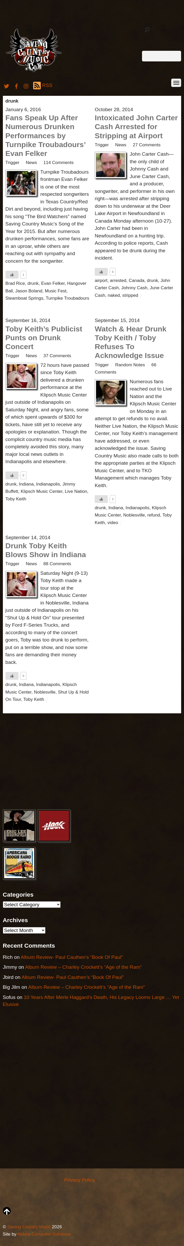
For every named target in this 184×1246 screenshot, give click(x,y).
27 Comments (147, 144)
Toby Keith (15, 498)
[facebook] (16, 85)
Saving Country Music (29, 1226)
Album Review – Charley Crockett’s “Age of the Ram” (83, 967)
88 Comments (57, 563)
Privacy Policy (79, 1180)
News (31, 162)
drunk (33, 283)
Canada (136, 280)
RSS (42, 85)
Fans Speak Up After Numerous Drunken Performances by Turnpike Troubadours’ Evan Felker (45, 136)
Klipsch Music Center (41, 491)
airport (101, 280)
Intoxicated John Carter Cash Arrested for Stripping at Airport (136, 127)
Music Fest (56, 290)
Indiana (26, 484)
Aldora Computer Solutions (44, 1234)
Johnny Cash (134, 287)
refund (153, 515)
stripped (130, 295)
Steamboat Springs (24, 298)
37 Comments (57, 355)
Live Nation (76, 491)
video (113, 522)
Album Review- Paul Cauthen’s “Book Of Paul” (72, 957)
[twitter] (6, 85)
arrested (118, 280)
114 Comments (58, 162)
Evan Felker (52, 283)
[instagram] (26, 85)
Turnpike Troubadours (67, 298)
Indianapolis (48, 484)
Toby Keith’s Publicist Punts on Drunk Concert (43, 338)
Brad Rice (15, 283)
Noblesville (134, 515)
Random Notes (130, 364)
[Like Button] (12, 275)
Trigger (12, 162)
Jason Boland (29, 290)
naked (114, 295)
